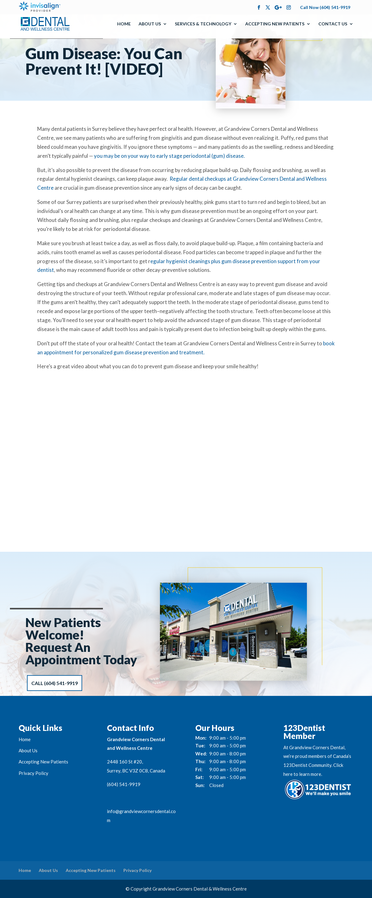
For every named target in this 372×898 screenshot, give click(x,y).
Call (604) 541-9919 (54, 683)
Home (124, 24)
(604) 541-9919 (123, 784)
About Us (150, 24)
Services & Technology (203, 24)
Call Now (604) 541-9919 (325, 7)
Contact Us (332, 24)
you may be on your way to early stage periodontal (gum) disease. (169, 156)
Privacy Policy (33, 773)
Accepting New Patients (274, 24)
